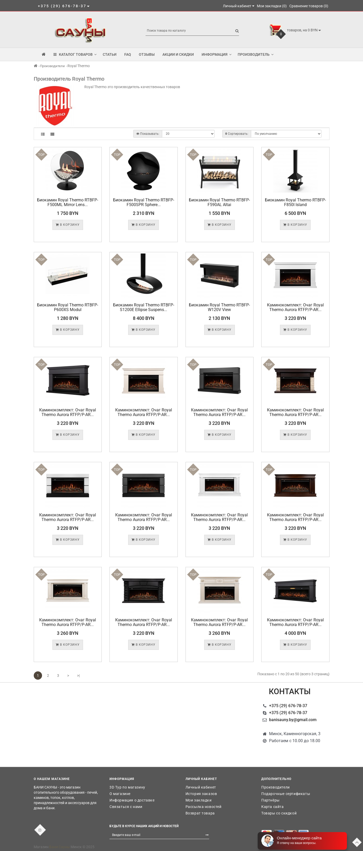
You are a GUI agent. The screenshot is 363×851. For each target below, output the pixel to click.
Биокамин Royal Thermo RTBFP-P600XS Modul (67, 307)
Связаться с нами (125, 807)
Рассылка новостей (204, 807)
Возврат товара (200, 813)
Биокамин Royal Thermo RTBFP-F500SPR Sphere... (143, 202)
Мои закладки (199, 800)
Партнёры (270, 800)
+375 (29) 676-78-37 (288, 705)
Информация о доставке (132, 800)
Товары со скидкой (279, 813)
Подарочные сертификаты (285, 794)
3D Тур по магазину (127, 787)
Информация (216, 54)
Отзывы (147, 54)
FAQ (127, 54)
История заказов (201, 794)
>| (78, 675)
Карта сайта (272, 807)
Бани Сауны (59, 847)
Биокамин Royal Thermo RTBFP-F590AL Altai (219, 202)
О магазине (120, 794)
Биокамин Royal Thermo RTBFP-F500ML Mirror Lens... (67, 202)
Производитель (255, 54)
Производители (52, 66)
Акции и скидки (178, 54)
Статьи (110, 54)
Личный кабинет (201, 787)
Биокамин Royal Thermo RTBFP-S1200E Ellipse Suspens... (143, 307)
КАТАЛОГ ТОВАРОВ (75, 54)
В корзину (68, 225)
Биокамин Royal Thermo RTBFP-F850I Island (295, 202)
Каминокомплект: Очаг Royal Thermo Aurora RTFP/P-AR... (295, 307)
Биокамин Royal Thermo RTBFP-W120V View (219, 307)
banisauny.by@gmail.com (293, 719)
